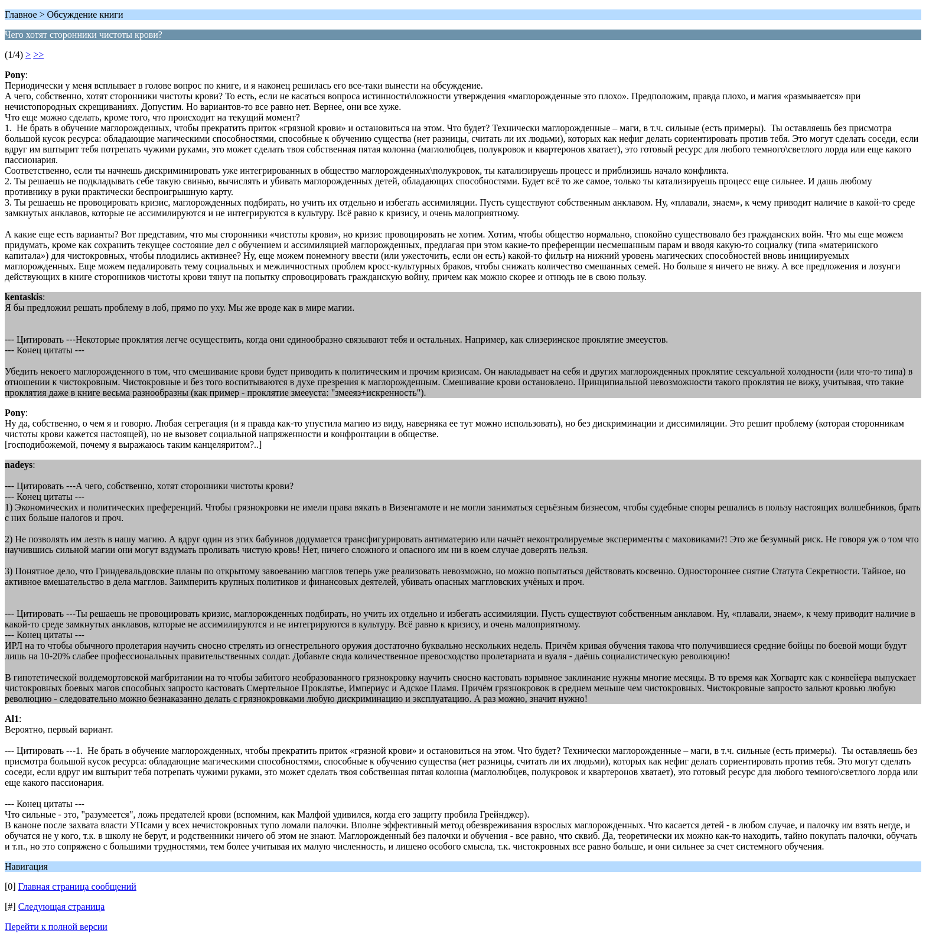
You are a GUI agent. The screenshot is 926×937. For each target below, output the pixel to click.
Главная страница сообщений (77, 886)
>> (38, 55)
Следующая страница (61, 907)
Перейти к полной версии (56, 927)
